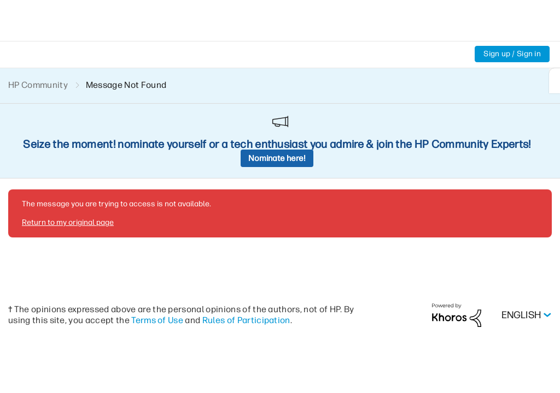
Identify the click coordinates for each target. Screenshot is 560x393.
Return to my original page (68, 147)
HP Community (38, 85)
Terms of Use (157, 245)
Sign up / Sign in (512, 53)
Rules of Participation (246, 245)
